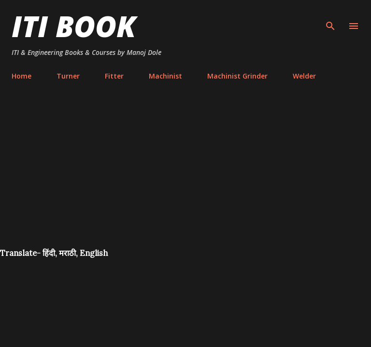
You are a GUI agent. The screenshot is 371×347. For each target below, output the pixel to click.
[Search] (330, 17)
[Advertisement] (185, 175)
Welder (304, 75)
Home (21, 75)
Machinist (165, 75)
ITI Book (74, 26)
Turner (68, 75)
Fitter (114, 75)
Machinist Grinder (237, 75)
